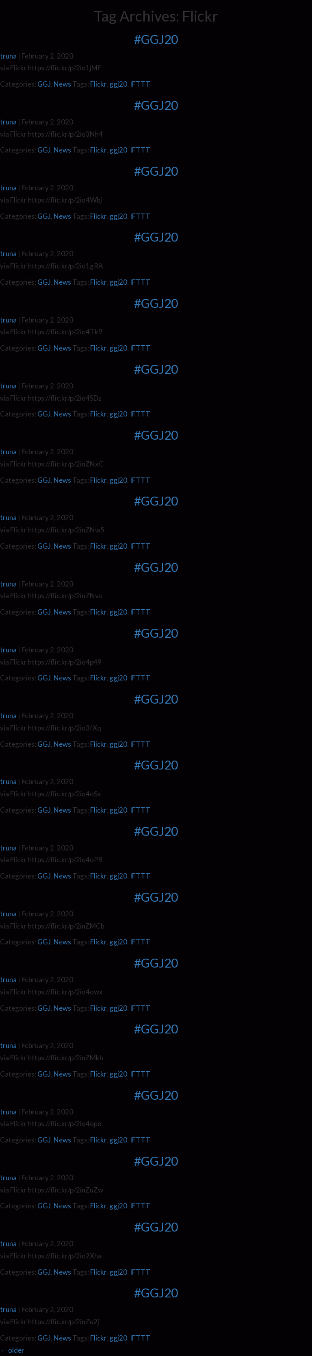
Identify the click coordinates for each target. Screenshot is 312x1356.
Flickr (98, 84)
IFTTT (140, 84)
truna (8, 56)
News (62, 84)
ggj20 (118, 84)
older (12, 1350)
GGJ (44, 84)
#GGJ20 (156, 39)
